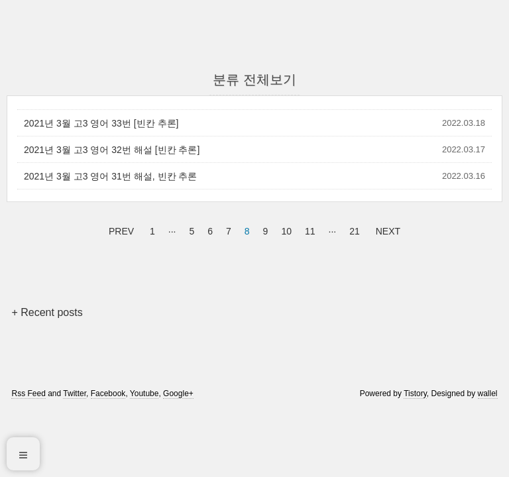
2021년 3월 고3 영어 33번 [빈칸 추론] (101, 123)
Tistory (415, 393)
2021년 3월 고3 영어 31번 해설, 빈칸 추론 (110, 176)
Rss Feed (28, 393)
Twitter (74, 393)
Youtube (144, 393)
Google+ (178, 393)
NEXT (386, 229)
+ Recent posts (46, 312)
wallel (488, 393)
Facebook (108, 393)
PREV (119, 229)
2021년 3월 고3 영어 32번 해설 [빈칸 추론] (111, 149)
